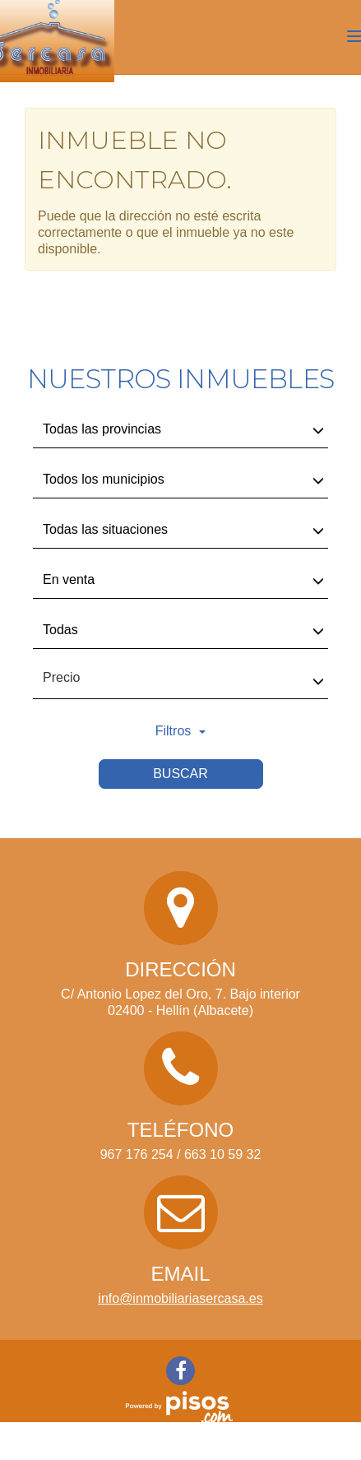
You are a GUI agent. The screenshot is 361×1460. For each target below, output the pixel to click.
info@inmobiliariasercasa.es (180, 1298)
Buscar (180, 774)
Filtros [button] (180, 731)
